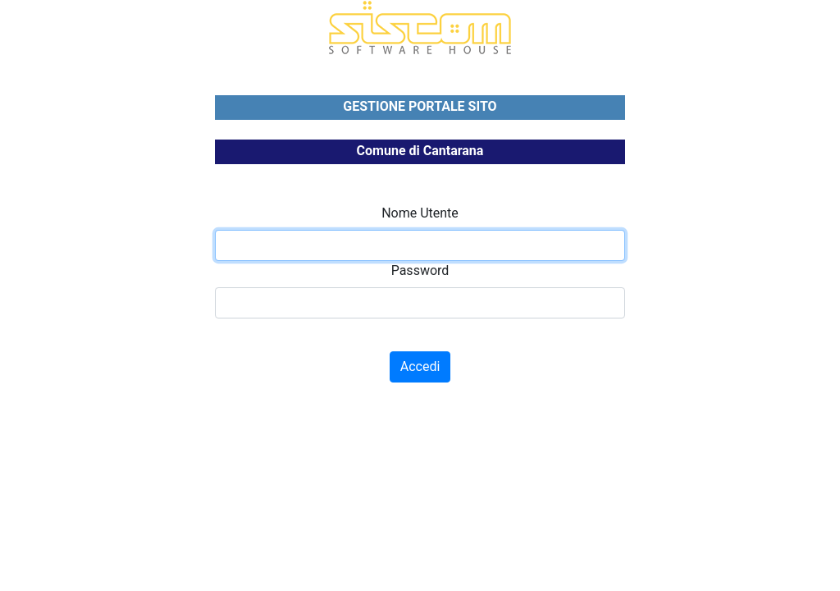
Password (420, 270)
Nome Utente (420, 213)
